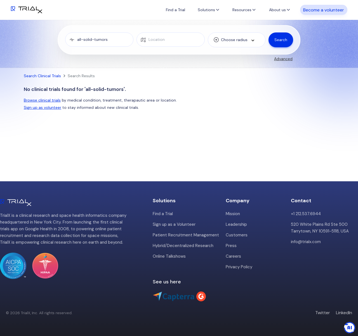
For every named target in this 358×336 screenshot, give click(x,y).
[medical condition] (99, 39)
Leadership (236, 224)
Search (280, 39)
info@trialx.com (306, 242)
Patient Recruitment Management (186, 235)
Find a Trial (175, 9)
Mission (233, 214)
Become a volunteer (323, 10)
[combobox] (236, 40)
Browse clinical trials (42, 100)
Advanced (283, 58)
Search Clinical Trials (42, 75)
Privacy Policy (239, 267)
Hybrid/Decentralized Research (183, 245)
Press (231, 245)
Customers (237, 235)
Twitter (322, 313)
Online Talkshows (169, 256)
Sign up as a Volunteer (174, 224)
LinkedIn (344, 313)
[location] (170, 39)
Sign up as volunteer (42, 107)
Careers (233, 256)
